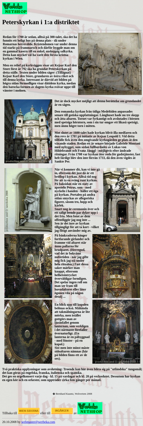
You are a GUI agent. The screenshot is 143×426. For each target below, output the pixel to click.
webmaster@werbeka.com (38, 422)
